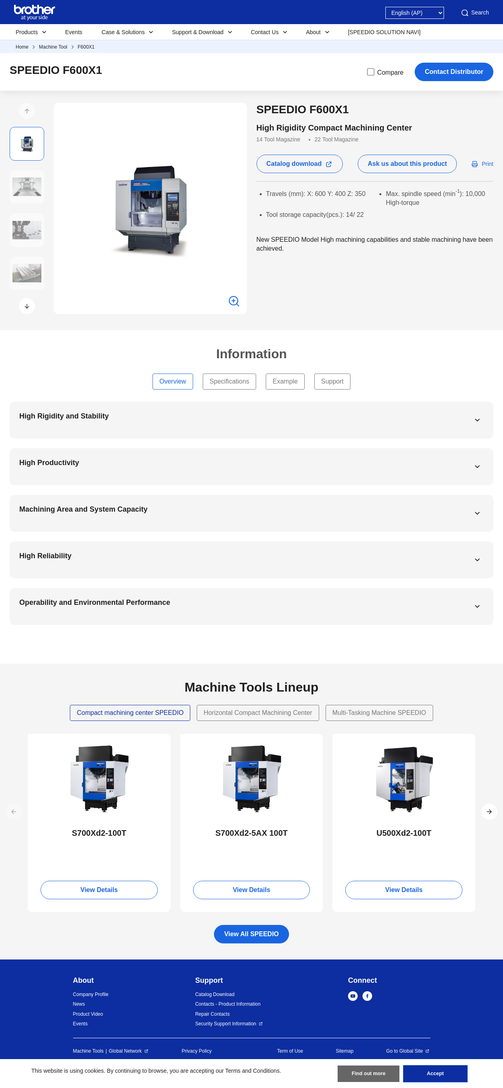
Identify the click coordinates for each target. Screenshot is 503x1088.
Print (487, 164)
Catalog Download (214, 994)
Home (22, 47)
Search (474, 13)
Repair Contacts (212, 1014)
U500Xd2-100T (404, 833)
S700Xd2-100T (99, 833)
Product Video (88, 1014)
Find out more (368, 1072)
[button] (27, 111)
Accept (435, 1072)
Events (73, 32)
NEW (41, 741)
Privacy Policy (197, 1051)
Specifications (229, 381)
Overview (172, 381)
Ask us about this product (407, 163)
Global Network (125, 1051)
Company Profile (91, 994)
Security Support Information (225, 1024)
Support (332, 381)
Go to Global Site (404, 1051)
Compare (384, 72)
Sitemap (345, 1051)
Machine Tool (53, 47)
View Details (99, 889)
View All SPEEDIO (251, 934)
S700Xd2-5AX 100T (251, 833)
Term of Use (290, 1051)
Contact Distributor (454, 71)
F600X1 (86, 47)
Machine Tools (88, 1051)
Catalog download (294, 163)
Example (285, 381)
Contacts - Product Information (228, 1004)
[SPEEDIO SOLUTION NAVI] (384, 32)
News (79, 1004)
